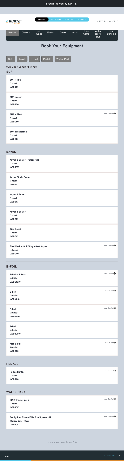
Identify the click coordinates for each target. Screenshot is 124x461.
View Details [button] (110, 113)
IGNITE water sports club (98, 32)
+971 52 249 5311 (109, 22)
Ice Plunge (38, 32)
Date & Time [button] (69, 20)
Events (51, 32)
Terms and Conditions (55, 442)
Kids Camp (86, 32)
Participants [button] (55, 20)
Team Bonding (111, 32)
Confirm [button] (82, 20)
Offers (63, 32)
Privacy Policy (72, 442)
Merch (75, 32)
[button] (62, 83)
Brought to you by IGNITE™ (62, 3)
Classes (26, 32)
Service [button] (42, 20)
